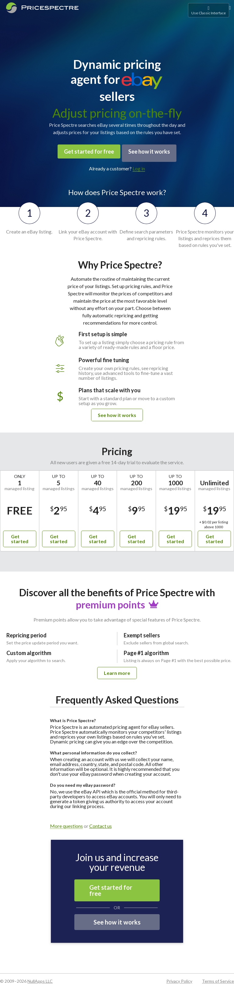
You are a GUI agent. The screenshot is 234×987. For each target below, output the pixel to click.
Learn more (117, 669)
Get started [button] (19, 535)
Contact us (100, 822)
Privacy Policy (179, 977)
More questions (66, 822)
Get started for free (87, 151)
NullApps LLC (40, 977)
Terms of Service (218, 977)
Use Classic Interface (208, 10)
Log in (139, 165)
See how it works (151, 151)
